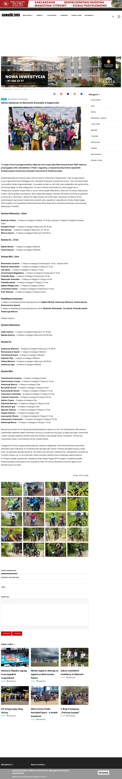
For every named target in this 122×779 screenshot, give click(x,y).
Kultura (93, 112)
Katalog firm (76, 15)
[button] (3, 601)
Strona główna (8, 89)
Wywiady (94, 130)
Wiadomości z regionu (98, 118)
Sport (25, 89)
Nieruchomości (96, 154)
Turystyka (94, 136)
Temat (3, 587)
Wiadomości (28, 15)
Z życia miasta (96, 100)
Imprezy (40, 15)
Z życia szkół (95, 124)
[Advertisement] (61, 39)
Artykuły (94, 148)
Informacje (89, 15)
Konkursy (64, 15)
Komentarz (5, 597)
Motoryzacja (95, 142)
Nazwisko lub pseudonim (10, 577)
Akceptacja (103, 773)
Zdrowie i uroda (96, 160)
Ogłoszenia (52, 15)
